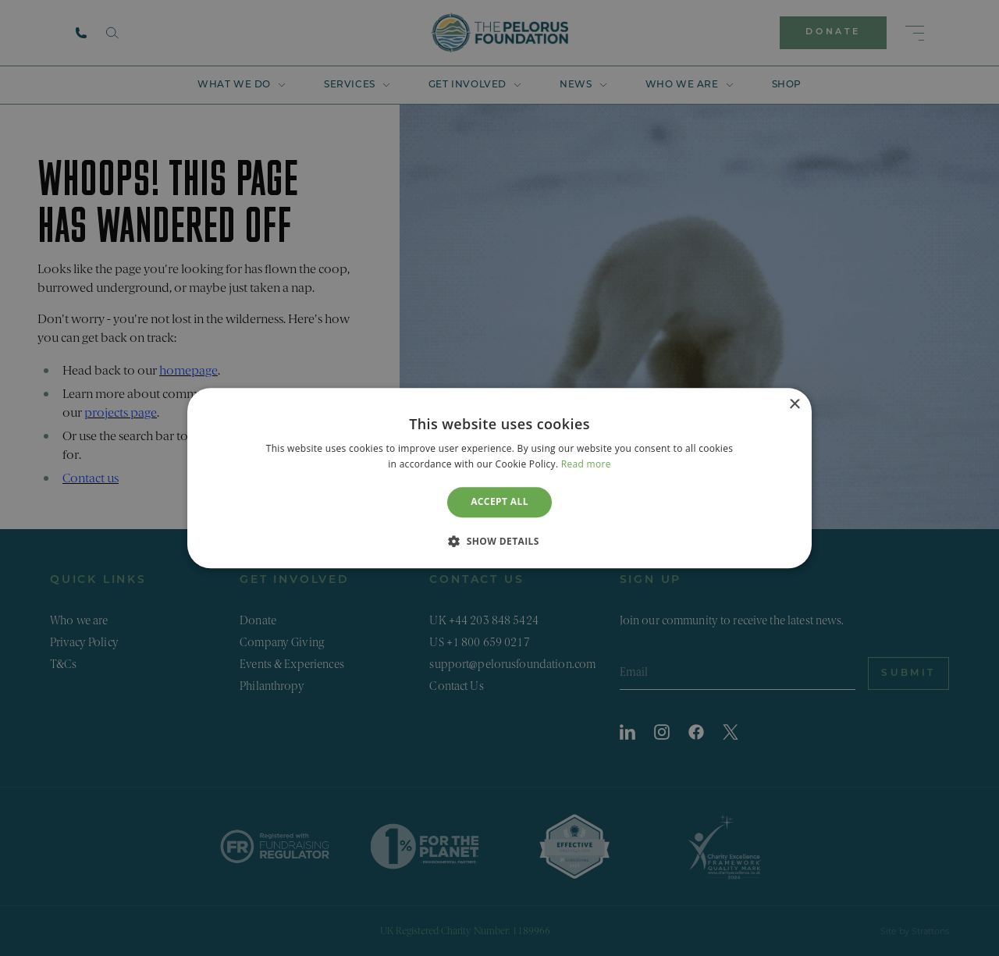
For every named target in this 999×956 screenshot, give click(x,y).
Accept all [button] (499, 502)
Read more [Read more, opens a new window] (586, 464)
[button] (499, 541)
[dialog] (499, 478)
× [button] (794, 404)
